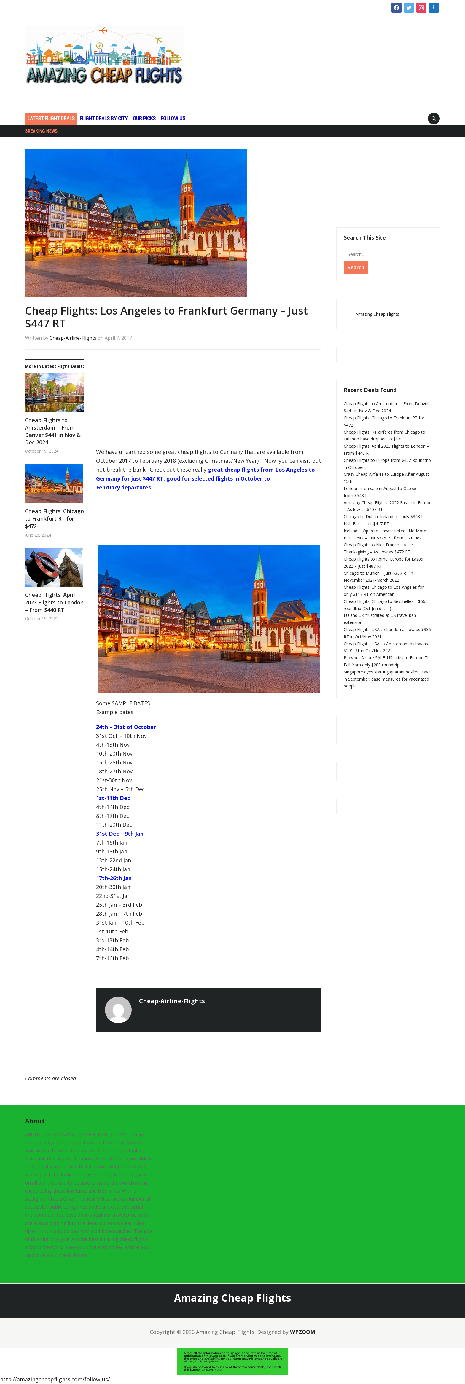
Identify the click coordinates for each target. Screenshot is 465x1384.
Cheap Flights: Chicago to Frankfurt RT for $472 (54, 518)
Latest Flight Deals (51, 118)
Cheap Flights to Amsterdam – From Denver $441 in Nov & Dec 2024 (53, 431)
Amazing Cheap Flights (377, 314)
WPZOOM (302, 1331)
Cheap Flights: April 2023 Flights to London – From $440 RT (54, 602)
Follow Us (173, 118)
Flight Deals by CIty (104, 118)
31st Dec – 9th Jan (120, 833)
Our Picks (144, 118)
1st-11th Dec (113, 798)
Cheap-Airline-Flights (73, 338)
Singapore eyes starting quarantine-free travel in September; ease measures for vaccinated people (387, 679)
